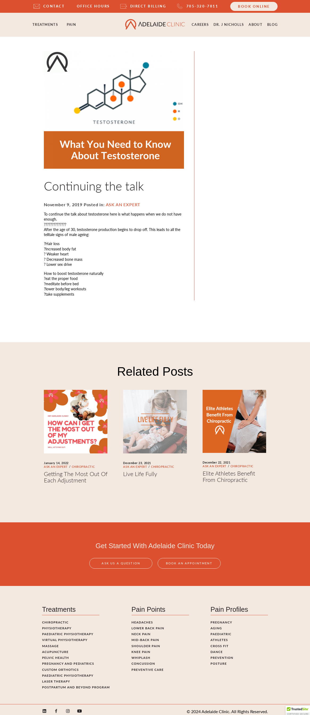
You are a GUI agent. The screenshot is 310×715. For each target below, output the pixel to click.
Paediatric (221, 630)
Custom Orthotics (60, 665)
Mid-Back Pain (145, 636)
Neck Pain (141, 630)
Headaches (142, 618)
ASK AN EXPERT (56, 463)
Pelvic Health (55, 654)
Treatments (45, 22)
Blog (272, 22)
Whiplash (141, 654)
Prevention (222, 654)
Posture (219, 660)
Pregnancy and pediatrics (68, 660)
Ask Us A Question (121, 566)
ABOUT (255, 22)
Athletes (219, 636)
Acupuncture (55, 648)
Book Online (254, 6)
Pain (71, 22)
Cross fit (220, 642)
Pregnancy (221, 618)
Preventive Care (148, 665)
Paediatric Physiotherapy (67, 630)
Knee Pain (141, 648)
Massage (50, 642)
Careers (200, 22)
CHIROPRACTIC (83, 463)
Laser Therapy (56, 677)
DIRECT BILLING (148, 6)
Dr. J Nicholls (228, 22)
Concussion (143, 660)
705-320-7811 (202, 6)
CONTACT (54, 6)
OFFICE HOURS (93, 6)
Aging (216, 624)
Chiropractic (55, 618)
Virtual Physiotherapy (64, 636)
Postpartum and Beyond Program (76, 683)
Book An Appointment (189, 566)
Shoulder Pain (146, 642)
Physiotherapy (57, 624)
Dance (217, 648)
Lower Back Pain (148, 624)
